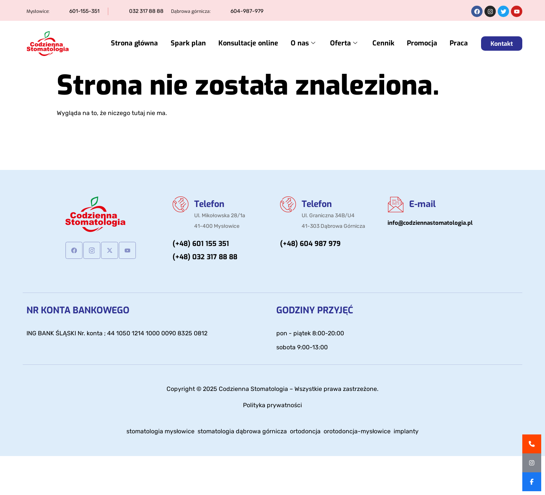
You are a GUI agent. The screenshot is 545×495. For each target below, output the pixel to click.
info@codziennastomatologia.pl (430, 223)
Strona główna (143, 43)
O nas (308, 43)
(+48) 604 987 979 (310, 244)
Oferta (347, 43)
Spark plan (195, 43)
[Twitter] (109, 250)
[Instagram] (91, 250)
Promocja (423, 43)
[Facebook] (74, 250)
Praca (459, 43)
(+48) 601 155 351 (201, 244)
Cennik (386, 43)
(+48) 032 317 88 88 (205, 258)
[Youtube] (127, 250)
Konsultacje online (254, 43)
